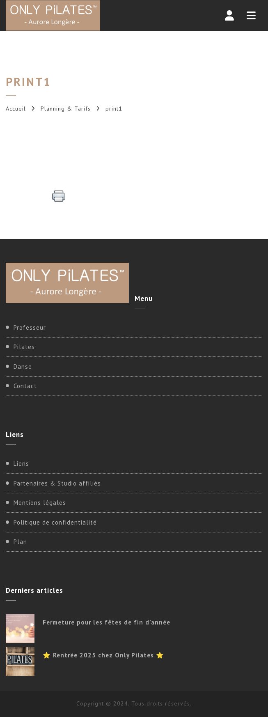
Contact (25, 386)
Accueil (16, 108)
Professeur (30, 327)
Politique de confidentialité (55, 522)
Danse (23, 366)
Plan (20, 542)
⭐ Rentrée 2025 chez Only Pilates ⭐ (103, 655)
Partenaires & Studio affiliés (57, 483)
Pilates (24, 347)
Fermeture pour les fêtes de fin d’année (106, 622)
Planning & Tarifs (66, 108)
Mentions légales (40, 503)
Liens (21, 463)
